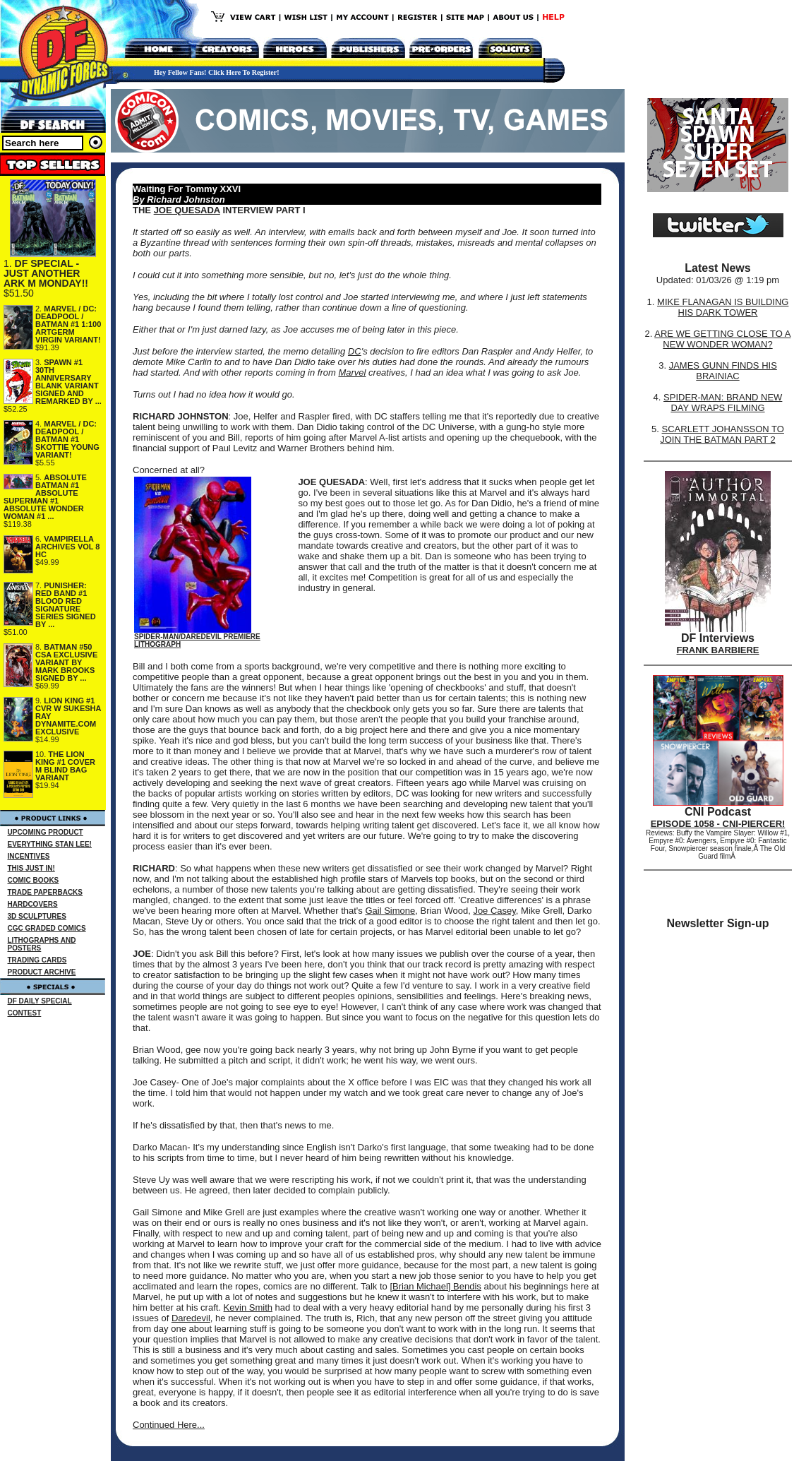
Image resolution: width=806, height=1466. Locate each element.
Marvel (352, 372)
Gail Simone (390, 910)
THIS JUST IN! (31, 868)
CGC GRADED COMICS (47, 928)
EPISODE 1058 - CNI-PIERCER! (718, 823)
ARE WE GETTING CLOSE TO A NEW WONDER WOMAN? (722, 339)
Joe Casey (494, 910)
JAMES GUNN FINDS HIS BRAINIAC (723, 370)
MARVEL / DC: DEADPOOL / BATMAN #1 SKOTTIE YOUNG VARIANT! (67, 439)
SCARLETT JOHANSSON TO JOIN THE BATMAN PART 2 (722, 434)
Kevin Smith (248, 1307)
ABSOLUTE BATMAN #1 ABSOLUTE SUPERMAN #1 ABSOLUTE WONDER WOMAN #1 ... (45, 496)
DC (354, 351)
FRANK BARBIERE (718, 650)
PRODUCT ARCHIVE (42, 972)
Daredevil (191, 1318)
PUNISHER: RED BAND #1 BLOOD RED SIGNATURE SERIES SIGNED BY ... (65, 604)
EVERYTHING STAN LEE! (50, 844)
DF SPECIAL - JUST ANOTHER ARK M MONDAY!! (46, 273)
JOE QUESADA (187, 210)
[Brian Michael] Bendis (435, 1286)
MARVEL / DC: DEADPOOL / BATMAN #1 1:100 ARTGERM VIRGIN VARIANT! (68, 324)
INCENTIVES (29, 856)
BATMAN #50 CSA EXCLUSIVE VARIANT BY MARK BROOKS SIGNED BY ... (66, 662)
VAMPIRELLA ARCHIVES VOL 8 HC (67, 547)
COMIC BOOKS (33, 880)
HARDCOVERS (33, 904)
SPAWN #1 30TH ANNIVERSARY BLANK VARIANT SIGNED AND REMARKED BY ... (68, 381)
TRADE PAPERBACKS (45, 892)
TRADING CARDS (37, 960)
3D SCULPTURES (37, 916)
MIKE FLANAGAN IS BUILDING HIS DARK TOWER (722, 307)
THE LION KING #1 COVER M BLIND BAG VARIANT (65, 766)
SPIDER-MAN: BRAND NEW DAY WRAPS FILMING (722, 402)
